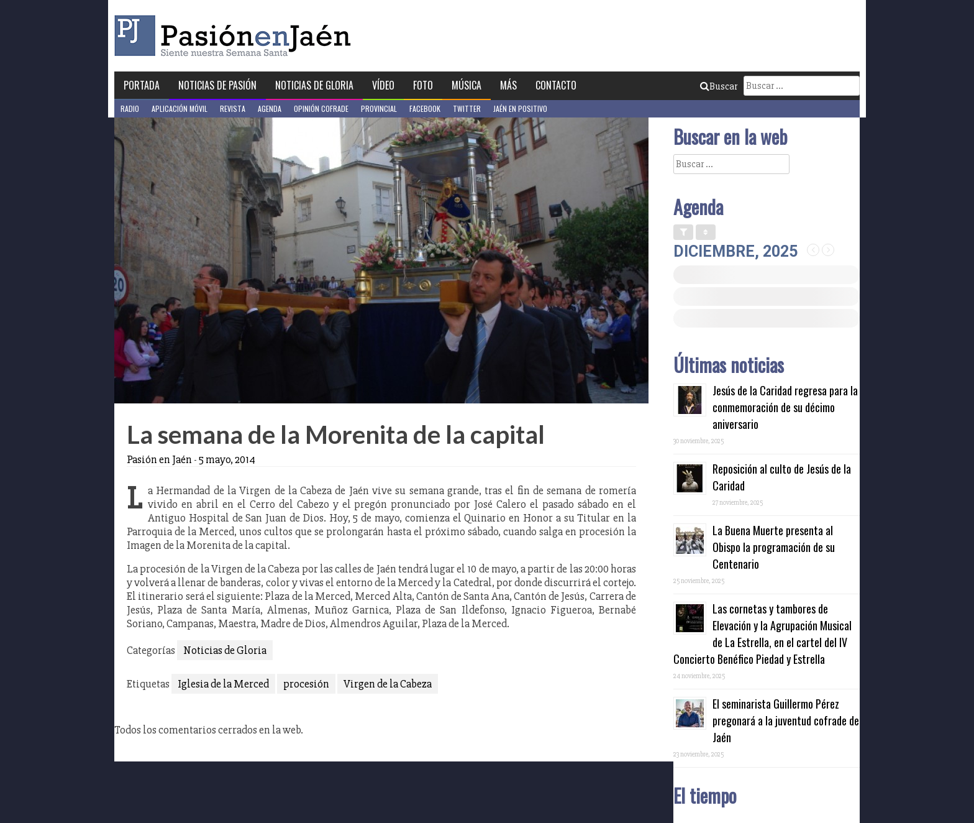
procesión (306, 684)
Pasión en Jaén (236, 35)
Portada (142, 85)
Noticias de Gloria (314, 85)
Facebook (424, 108)
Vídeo (383, 85)
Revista (232, 108)
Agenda (269, 108)
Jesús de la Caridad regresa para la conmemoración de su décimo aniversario (785, 407)
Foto (423, 85)
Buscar (718, 86)
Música (466, 85)
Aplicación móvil (179, 108)
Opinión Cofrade (321, 108)
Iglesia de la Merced (223, 684)
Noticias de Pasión (217, 85)
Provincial (379, 108)
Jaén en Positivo (520, 108)
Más (508, 85)
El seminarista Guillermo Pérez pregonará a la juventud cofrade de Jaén (785, 720)
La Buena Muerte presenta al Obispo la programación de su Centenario (773, 547)
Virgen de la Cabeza (388, 684)
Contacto (555, 85)
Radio (130, 108)
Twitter (467, 108)
